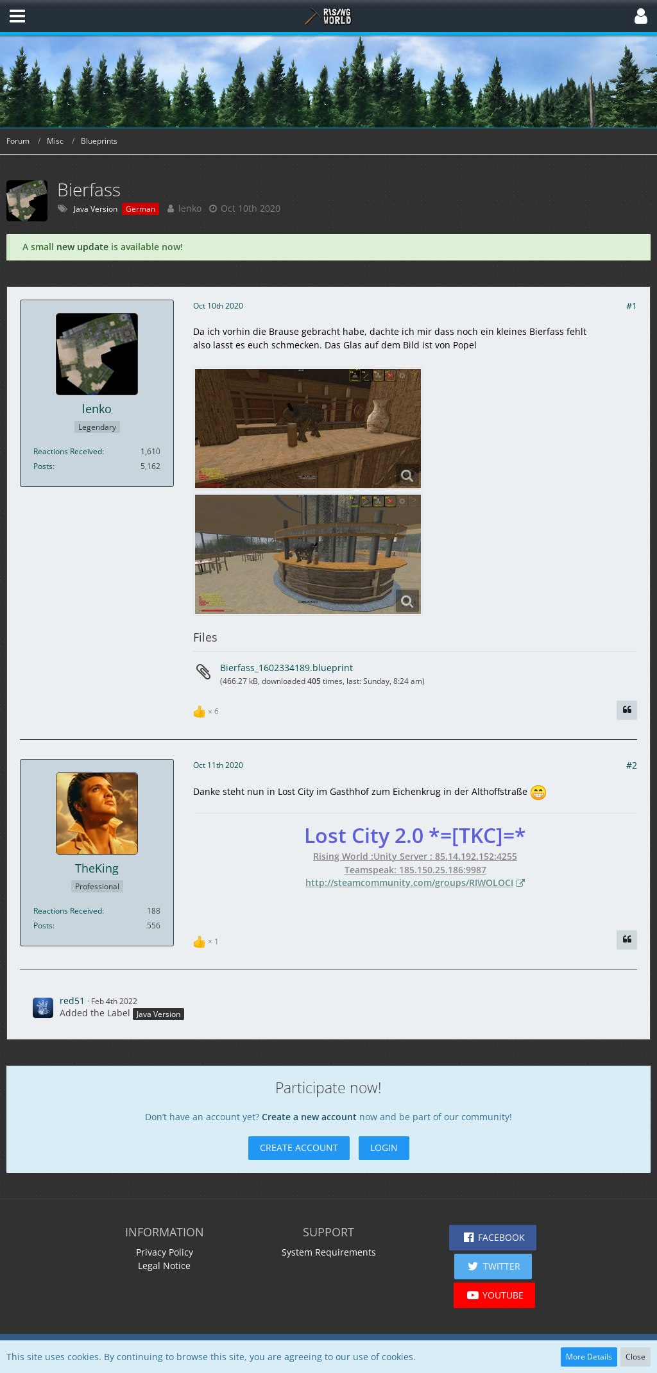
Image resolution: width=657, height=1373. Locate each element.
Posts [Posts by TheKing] (43, 925)
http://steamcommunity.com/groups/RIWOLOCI (409, 882)
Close (635, 1356)
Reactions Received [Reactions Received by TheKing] (67, 910)
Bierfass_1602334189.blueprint (286, 667)
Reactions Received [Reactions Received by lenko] (67, 451)
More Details (589, 1356)
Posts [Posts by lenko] (43, 466)
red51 (72, 1000)
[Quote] (627, 710)
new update (82, 247)
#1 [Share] (631, 306)
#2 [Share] (631, 765)
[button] (17, 16)
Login (384, 1147)
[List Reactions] (207, 710)
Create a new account (309, 1117)
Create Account (299, 1147)
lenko (189, 208)
